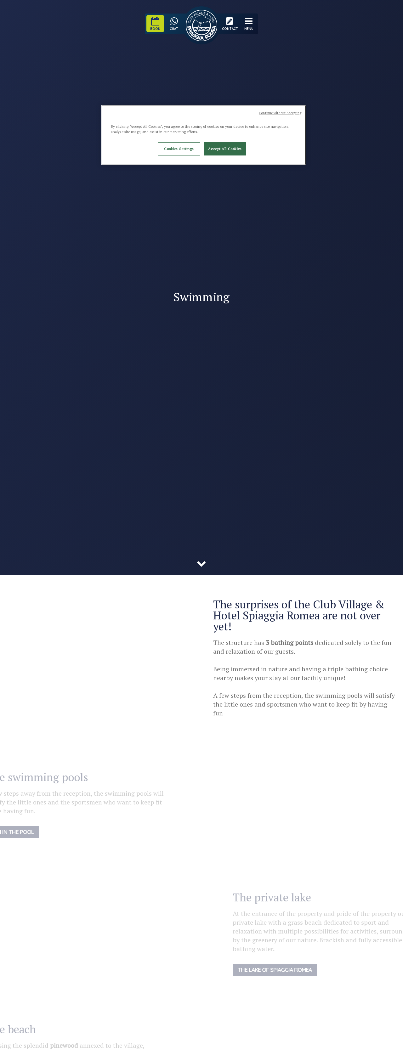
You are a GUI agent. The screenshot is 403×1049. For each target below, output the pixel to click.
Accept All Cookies (224, 148)
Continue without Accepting (280, 113)
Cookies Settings (179, 148)
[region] (203, 135)
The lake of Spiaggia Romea (286, 969)
